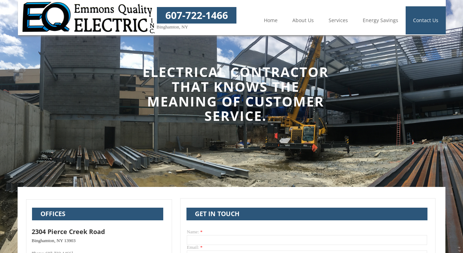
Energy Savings (380, 20)
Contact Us (425, 20)
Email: (194, 247)
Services (338, 20)
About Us (303, 20)
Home (271, 20)
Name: (194, 231)
